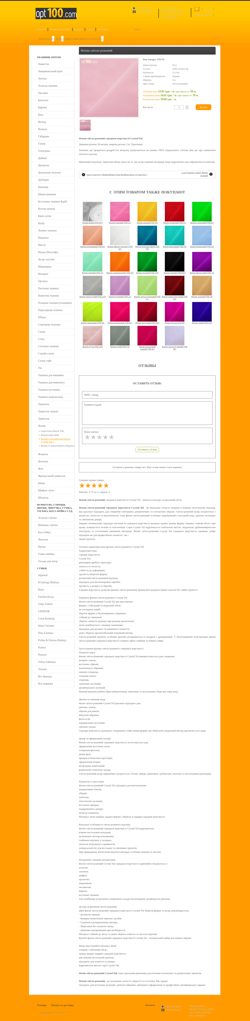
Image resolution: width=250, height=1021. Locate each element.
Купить (203, 107)
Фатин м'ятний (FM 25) (92, 272)
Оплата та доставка (60, 29)
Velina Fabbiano (47, 662)
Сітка (41, 339)
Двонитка (43, 165)
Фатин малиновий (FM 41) (120, 323)
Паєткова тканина (48, 288)
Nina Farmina (45, 633)
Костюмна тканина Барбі (52, 201)
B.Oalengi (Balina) (48, 582)
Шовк (41, 483)
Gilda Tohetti (45, 604)
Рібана (42, 317)
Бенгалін (43, 100)
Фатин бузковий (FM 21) (120, 296)
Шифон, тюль (46, 490)
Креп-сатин (44, 216)
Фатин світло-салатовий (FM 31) (147, 297)
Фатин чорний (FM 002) (175, 272)
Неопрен (43, 273)
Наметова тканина (48, 295)
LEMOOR (44, 611)
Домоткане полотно (49, 172)
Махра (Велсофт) (48, 252)
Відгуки (78, 29)
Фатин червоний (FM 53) (174, 222)
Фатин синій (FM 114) (202, 323)
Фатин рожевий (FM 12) (120, 222)
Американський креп (50, 71)
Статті (90, 29)
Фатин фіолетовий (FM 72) (202, 272)
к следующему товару (194, 174)
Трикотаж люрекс (48, 411)
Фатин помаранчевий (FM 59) (120, 272)
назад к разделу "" (117, 174)
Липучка (43, 539)
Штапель (43, 497)
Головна (41, 29)
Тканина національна (50, 396)
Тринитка (43, 404)
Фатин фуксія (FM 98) (175, 323)
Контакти (102, 29)
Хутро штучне (46, 259)
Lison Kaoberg (46, 618)
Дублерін (43, 179)
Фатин (59, 39)
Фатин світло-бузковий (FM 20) (174, 347)
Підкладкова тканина (50, 310)
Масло (42, 245)
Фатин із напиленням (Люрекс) (57, 445)
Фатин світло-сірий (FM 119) (92, 296)
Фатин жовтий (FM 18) (147, 222)
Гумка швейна (46, 554)
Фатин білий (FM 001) (92, 222)
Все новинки (45, 683)
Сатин (41, 331)
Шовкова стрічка (48, 525)
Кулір (41, 223)
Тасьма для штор (48, 561)
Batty (41, 589)
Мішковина (44, 266)
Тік (40, 368)
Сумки (42, 568)
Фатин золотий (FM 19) (201, 296)
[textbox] (179, 107)
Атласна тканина (47, 85)
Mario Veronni (46, 625)
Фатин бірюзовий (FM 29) (174, 246)
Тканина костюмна (49, 389)
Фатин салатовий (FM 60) (202, 222)
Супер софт (45, 360)
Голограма (44, 150)
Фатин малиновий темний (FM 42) (147, 347)
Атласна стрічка (47, 517)
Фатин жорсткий (50, 434)
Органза (42, 281)
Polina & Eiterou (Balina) (52, 640)
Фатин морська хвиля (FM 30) (147, 247)
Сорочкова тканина (49, 324)
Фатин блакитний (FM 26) (202, 246)
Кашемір (43, 187)
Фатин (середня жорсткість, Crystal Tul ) (83, 39)
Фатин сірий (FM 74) (119, 346)
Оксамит (43, 93)
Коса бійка (44, 532)
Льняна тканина (47, 230)
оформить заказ (203, 14)
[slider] (99, 437)
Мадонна (43, 237)
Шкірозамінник (47, 194)
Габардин (43, 136)
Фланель (43, 454)
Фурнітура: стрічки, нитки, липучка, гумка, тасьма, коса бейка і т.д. (55, 507)
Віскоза (42, 129)
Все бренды (45, 676)
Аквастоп (43, 64)
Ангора (42, 78)
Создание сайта (45, 1012)
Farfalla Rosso (46, 596)
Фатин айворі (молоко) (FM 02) (120, 247)
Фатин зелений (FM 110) (147, 272)
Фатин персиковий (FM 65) (92, 246)
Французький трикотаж (51, 476)
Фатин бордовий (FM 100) (147, 323)
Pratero (42, 647)
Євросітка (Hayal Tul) (52, 431)
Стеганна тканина (48, 346)
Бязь (40, 114)
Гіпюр (41, 143)
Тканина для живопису (51, 382)
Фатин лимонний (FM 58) (92, 323)
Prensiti (42, 654)
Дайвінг (42, 158)
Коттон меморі (46, 208)
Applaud (42, 575)
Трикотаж (43, 418)
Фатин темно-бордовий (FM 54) (174, 297)
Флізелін (43, 461)
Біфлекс (42, 107)
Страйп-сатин (46, 353)
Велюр (42, 121)
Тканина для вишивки (51, 375)
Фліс (40, 468)
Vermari (42, 669)
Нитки (42, 546)
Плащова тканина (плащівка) (55, 302)
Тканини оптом (45, 39)
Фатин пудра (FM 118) (92, 346)
